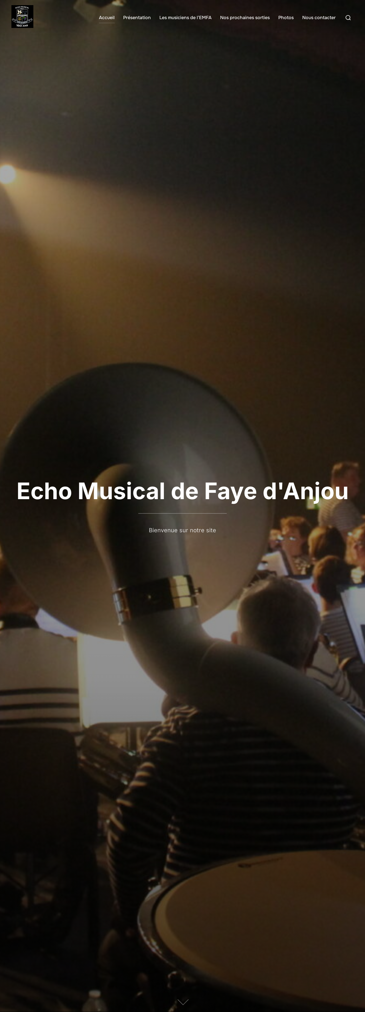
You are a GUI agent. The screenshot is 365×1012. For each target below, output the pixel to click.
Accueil (107, 18)
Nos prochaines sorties (245, 18)
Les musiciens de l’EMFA (185, 18)
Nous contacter (319, 18)
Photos (286, 18)
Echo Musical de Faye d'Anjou (183, 491)
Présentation (137, 18)
